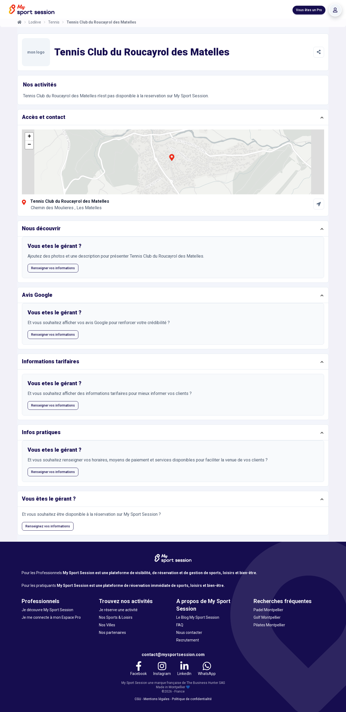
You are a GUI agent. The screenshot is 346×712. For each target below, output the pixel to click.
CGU (138, 699)
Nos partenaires (112, 632)
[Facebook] (138, 669)
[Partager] (318, 52)
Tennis (53, 22)
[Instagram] (162, 669)
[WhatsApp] (207, 669)
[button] (171, 160)
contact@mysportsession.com (173, 654)
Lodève (35, 22)
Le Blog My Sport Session (197, 617)
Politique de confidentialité (192, 699)
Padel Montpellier (268, 610)
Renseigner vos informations (53, 268)
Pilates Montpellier (269, 625)
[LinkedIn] (184, 669)
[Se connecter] (335, 10)
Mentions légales (156, 699)
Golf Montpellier (267, 617)
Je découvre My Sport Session (47, 610)
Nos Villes (107, 625)
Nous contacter (189, 632)
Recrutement (187, 640)
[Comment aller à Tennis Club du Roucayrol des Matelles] (318, 204)
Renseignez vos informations (47, 526)
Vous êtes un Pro (309, 10)
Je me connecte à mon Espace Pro (51, 617)
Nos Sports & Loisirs (115, 617)
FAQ (179, 625)
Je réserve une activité (118, 610)
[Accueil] (19, 22)
